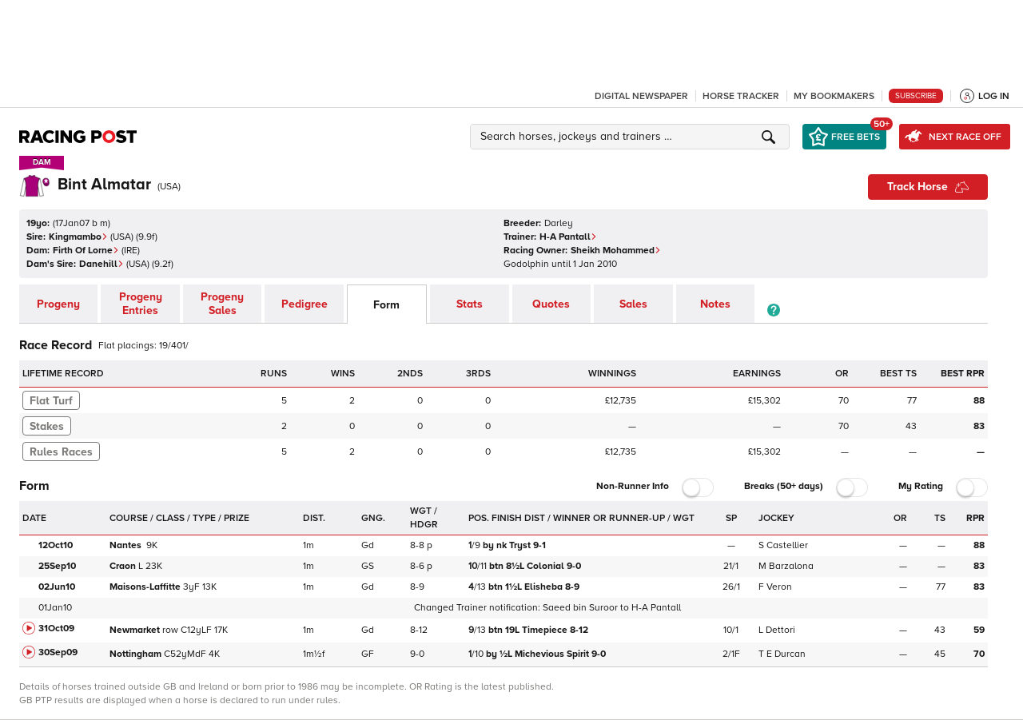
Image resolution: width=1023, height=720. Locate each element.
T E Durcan (782, 654)
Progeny (58, 304)
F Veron (775, 587)
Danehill (101, 264)
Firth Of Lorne (86, 251)
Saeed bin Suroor (580, 608)
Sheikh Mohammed (616, 251)
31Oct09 (56, 628)
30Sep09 (58, 652)
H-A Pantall (568, 237)
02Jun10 (56, 587)
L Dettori (776, 630)
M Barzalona (786, 566)
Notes (715, 304)
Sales (633, 304)
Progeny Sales (222, 303)
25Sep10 (57, 566)
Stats (469, 304)
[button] (632, 136)
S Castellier (783, 545)
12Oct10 (55, 545)
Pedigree (304, 304)
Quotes (551, 304)
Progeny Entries (140, 303)
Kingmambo (78, 237)
